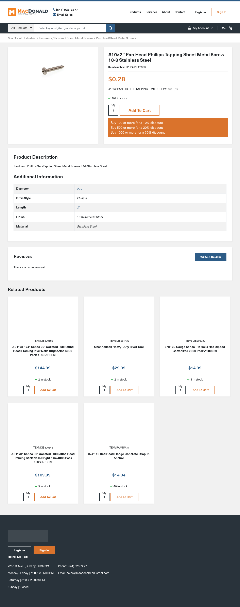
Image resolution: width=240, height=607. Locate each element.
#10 (79, 188)
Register (200, 12)
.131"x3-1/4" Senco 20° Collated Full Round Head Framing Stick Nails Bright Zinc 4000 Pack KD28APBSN (43, 351)
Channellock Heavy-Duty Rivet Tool (119, 347)
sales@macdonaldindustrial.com (88, 573)
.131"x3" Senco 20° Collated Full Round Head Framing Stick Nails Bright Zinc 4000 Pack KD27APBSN (43, 458)
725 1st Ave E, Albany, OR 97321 (28, 566)
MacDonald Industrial (22, 38)
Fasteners (45, 38)
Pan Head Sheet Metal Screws (116, 38)
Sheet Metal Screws (80, 38)
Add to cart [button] (139, 110)
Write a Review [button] (210, 257)
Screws (59, 38)
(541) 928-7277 (67, 9)
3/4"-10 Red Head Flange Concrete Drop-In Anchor (119, 456)
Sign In (221, 12)
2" (78, 207)
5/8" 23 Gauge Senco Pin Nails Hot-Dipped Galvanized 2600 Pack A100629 (195, 349)
